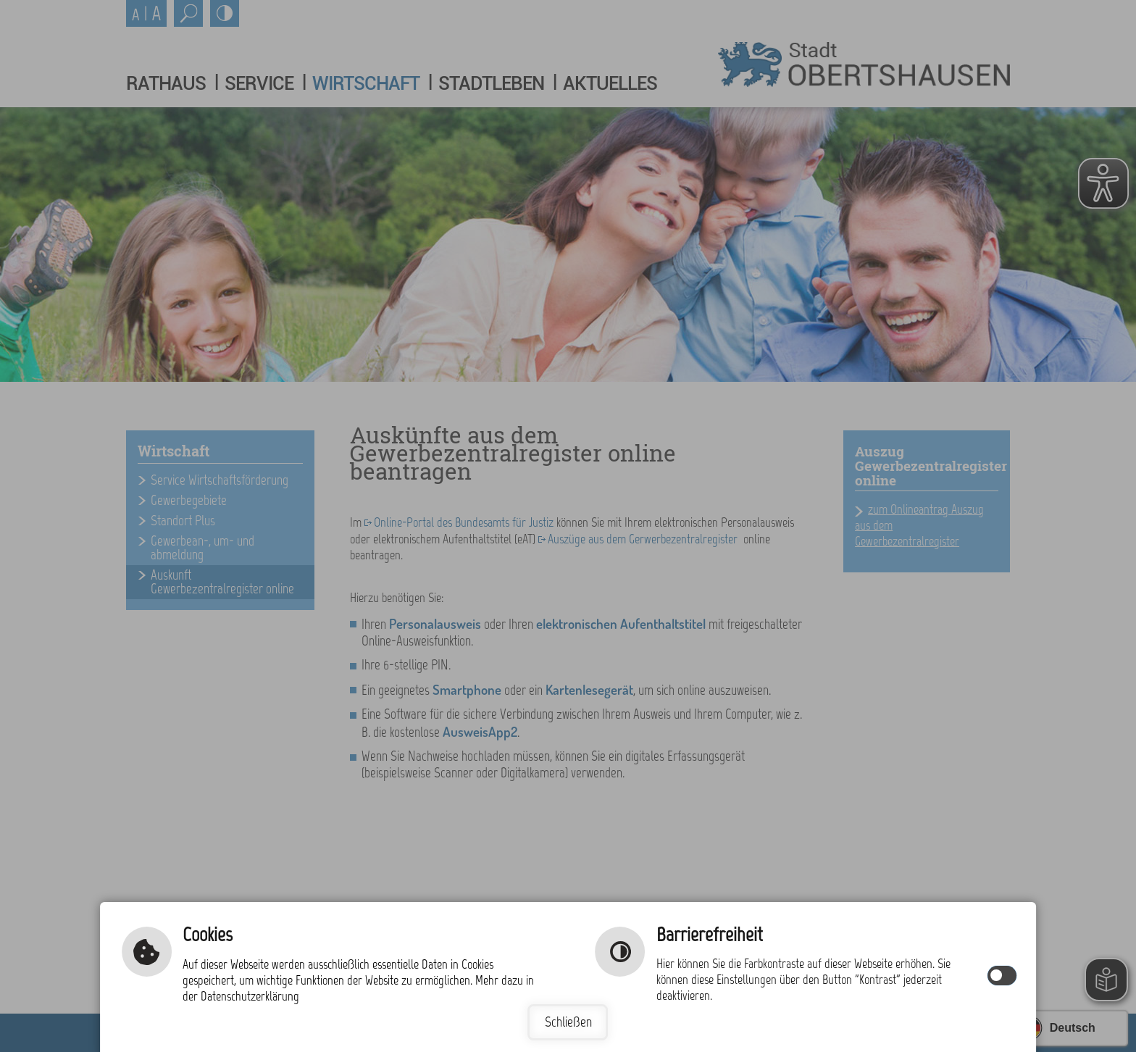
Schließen (568, 1022)
